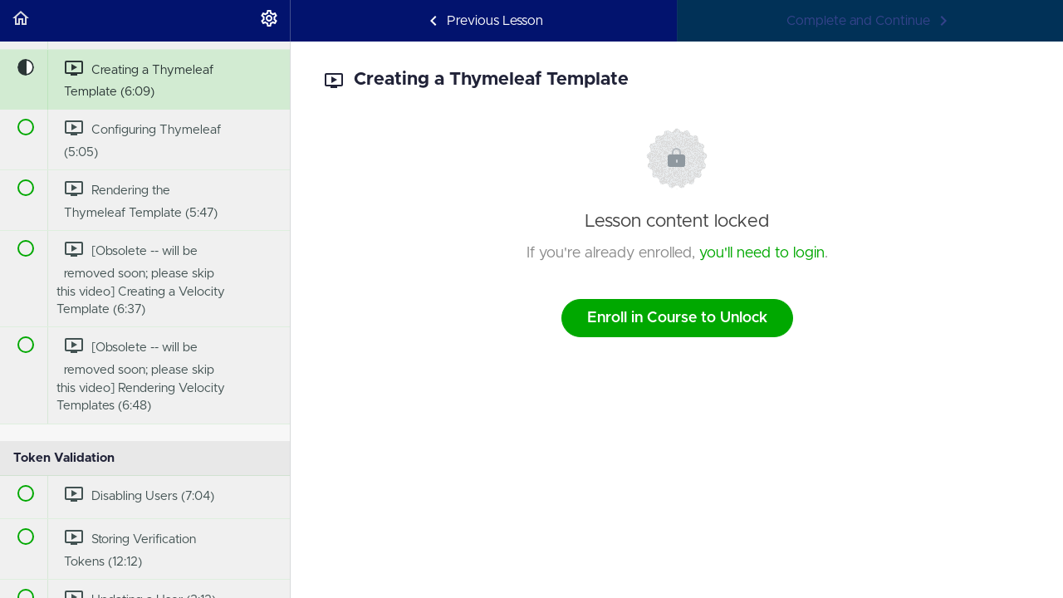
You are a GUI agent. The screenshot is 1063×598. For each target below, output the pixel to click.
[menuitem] (269, 21)
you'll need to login (762, 253)
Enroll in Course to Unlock (677, 318)
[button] (21, 21)
